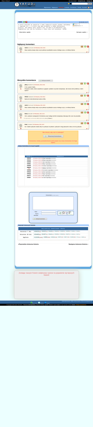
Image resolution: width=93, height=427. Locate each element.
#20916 (54, 241)
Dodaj (79, 7)
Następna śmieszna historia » (78, 248)
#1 (37, 120)
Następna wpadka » (82, 33)
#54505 (62, 235)
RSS (90, 7)
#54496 (73, 235)
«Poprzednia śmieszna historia (28, 248)
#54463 (57, 235)
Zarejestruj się (81, 1)
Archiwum (73, 7)
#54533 (37, 236)
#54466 (57, 238)
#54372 (78, 238)
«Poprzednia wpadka (24, 33)
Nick (36, 215)
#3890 (47, 241)
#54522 (45, 235)
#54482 (78, 235)
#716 (78, 241)
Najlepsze (55, 7)
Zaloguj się (89, 1)
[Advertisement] (7, 194)
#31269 (73, 241)
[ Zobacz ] (50, 120)
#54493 (51, 235)
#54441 (51, 238)
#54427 (68, 238)
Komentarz (52, 196)
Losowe (67, 7)
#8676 (60, 241)
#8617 (66, 241)
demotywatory (31, 309)
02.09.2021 (82, 22)
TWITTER (41, 307)
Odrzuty (61, 7)
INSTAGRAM (34, 307)
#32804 (83, 241)
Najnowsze (47, 7)
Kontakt (84, 7)
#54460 (37, 239)
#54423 (73, 238)
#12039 (38, 241)
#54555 (68, 235)
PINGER (46, 307)
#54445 (62, 238)
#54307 (45, 238)
